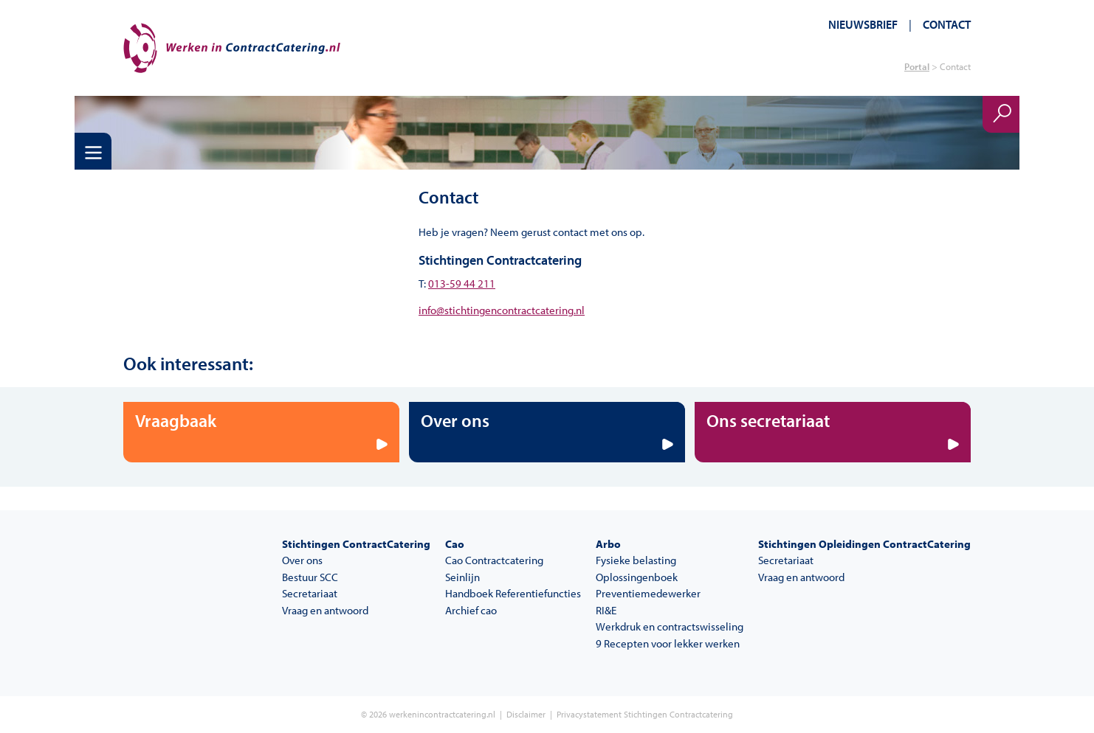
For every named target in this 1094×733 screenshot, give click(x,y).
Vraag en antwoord (325, 610)
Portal (916, 66)
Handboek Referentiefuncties (513, 593)
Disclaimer (526, 714)
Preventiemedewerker (648, 593)
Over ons (302, 560)
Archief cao (471, 610)
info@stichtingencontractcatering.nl (502, 310)
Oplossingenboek (637, 577)
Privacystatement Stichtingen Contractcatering (645, 714)
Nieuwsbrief (863, 24)
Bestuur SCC (310, 577)
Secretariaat (309, 593)
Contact (947, 24)
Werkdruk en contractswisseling (669, 626)
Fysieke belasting (636, 560)
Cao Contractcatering (494, 560)
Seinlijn (462, 577)
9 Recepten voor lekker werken (668, 643)
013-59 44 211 (461, 284)
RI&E (606, 610)
